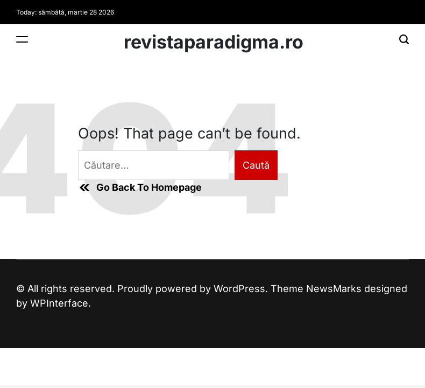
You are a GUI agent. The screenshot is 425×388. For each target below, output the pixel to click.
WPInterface (59, 303)
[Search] (404, 39)
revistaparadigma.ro (213, 42)
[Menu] (22, 39)
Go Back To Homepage (140, 187)
